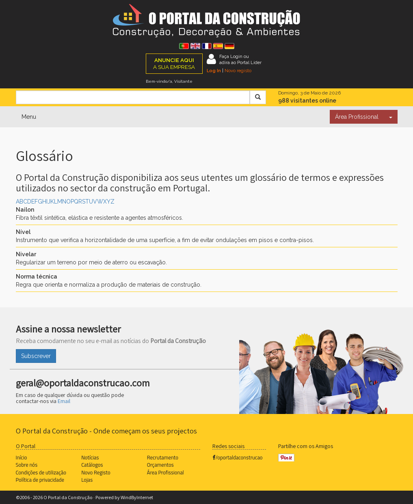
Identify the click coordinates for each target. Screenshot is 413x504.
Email (64, 401)
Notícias (90, 457)
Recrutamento (162, 457)
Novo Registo (95, 472)
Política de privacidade (40, 480)
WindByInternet (137, 497)
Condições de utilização (41, 472)
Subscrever (36, 356)
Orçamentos (160, 465)
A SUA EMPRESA (174, 63)
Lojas (87, 480)
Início (21, 457)
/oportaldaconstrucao (237, 457)
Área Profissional (356, 117)
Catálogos (92, 465)
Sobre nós (27, 465)
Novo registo (238, 70)
